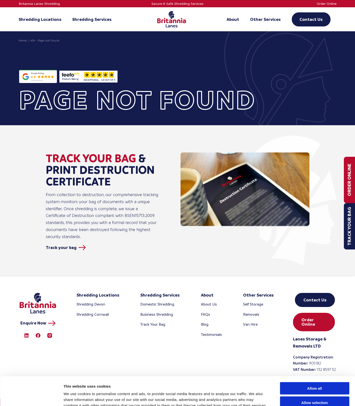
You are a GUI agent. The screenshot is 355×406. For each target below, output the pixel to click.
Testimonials (211, 334)
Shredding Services (160, 295)
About (207, 295)
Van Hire (250, 324)
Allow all (314, 359)
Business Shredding (156, 314)
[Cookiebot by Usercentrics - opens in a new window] (31, 396)
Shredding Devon (91, 304)
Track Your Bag (349, 226)
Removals (251, 314)
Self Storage (253, 304)
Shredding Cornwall (93, 314)
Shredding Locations (98, 295)
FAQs (205, 314)
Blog (204, 324)
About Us (209, 304)
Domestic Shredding (157, 304)
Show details (254, 396)
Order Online (327, 3)
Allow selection (314, 374)
